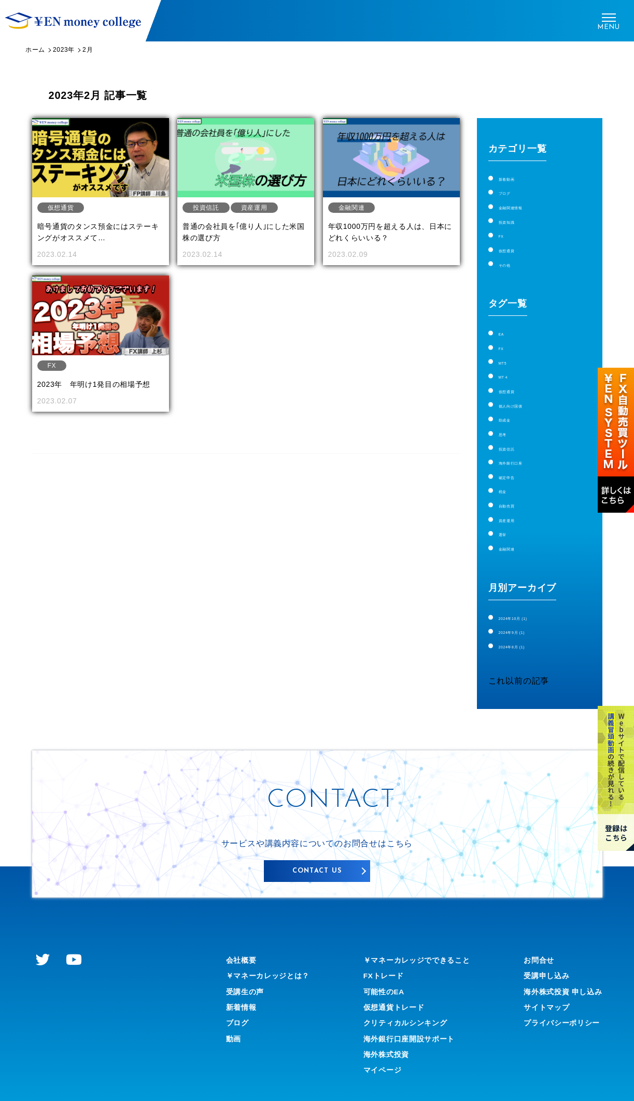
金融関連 (516, 524)
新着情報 (243, 984)
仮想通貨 (516, 244)
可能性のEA (379, 968)
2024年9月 (527, 605)
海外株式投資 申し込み (557, 968)
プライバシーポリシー (555, 1000)
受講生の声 (248, 968)
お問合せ (529, 937)
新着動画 (516, 177)
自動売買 (516, 484)
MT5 (507, 351)
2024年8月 (527, 619)
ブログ (512, 190)
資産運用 (516, 498)
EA (505, 325)
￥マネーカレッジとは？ (274, 952)
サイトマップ (538, 984)
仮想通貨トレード (391, 984)
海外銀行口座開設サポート (408, 1015)
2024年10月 (529, 592)
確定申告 (516, 458)
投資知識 (516, 217)
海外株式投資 (382, 1031)
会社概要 (243, 937)
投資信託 (516, 431)
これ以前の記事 (519, 653)
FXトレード (379, 952)
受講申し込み (538, 952)
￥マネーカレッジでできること (417, 937)
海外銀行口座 (525, 444)
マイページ (378, 1047)
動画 (235, 1015)
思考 (507, 418)
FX (504, 230)
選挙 (507, 510)
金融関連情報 (525, 204)
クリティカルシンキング (404, 1000)
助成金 (512, 405)
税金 (507, 471)
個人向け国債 (525, 391)
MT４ (509, 365)
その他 (512, 257)
